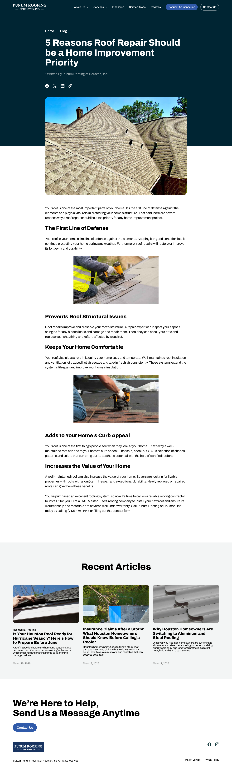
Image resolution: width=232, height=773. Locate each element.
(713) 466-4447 (78, 510)
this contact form (118, 510)
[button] (81, 7)
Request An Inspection (182, 7)
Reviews (156, 7)
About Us (79, 7)
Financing (118, 7)
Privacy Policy (211, 760)
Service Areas (137, 7)
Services (98, 7)
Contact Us (209, 7)
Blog (63, 31)
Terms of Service (192, 760)
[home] (29, 7)
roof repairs (144, 243)
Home (49, 31)
